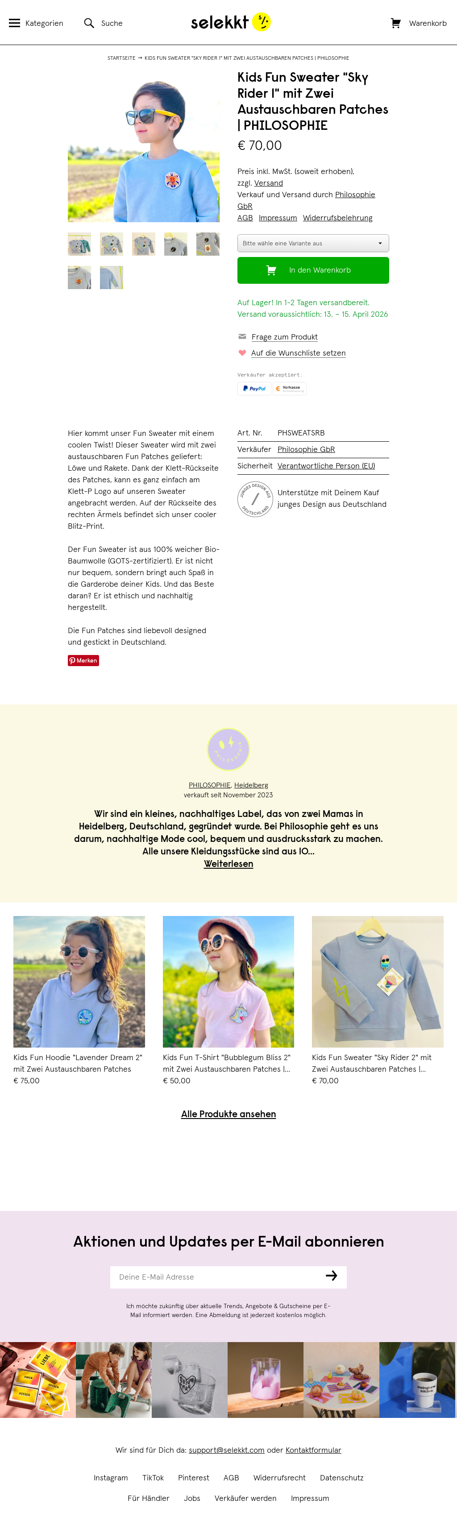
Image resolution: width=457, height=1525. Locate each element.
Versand (268, 183)
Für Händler (149, 1499)
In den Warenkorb (320, 270)
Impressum (310, 1499)
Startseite (122, 58)
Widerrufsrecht (279, 1478)
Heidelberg (251, 785)
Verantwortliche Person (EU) (326, 466)
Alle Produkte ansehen (228, 1115)
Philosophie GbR (306, 450)
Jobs (192, 1499)
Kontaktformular (313, 1450)
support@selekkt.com (227, 1450)
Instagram (111, 1478)
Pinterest (193, 1478)
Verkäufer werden (246, 1499)
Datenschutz (342, 1478)
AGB (231, 1478)
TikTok (153, 1478)
